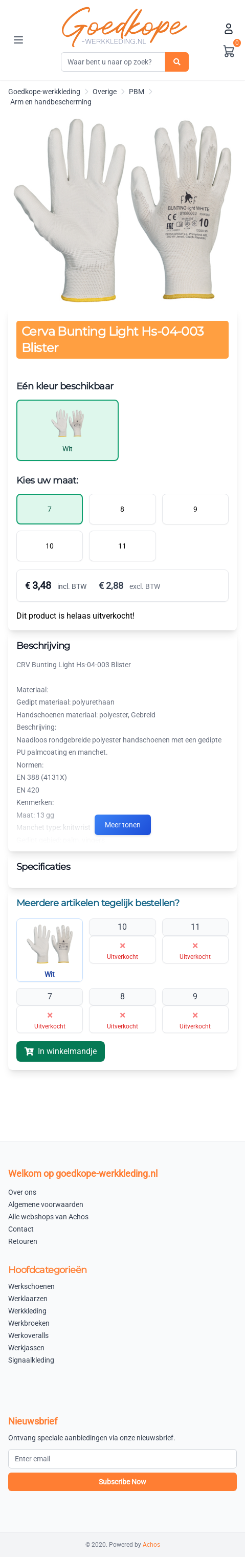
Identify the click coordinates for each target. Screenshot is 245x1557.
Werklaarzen (28, 1299)
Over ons (22, 1192)
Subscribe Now (122, 1482)
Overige (105, 91)
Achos (151, 1544)
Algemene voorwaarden (45, 1204)
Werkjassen (26, 1348)
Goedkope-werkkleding (44, 91)
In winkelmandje (61, 1051)
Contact (21, 1229)
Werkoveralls (28, 1335)
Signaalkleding (31, 1360)
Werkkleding (27, 1311)
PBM (136, 91)
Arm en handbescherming (51, 102)
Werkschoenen (31, 1286)
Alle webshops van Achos (48, 1217)
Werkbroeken (29, 1323)
